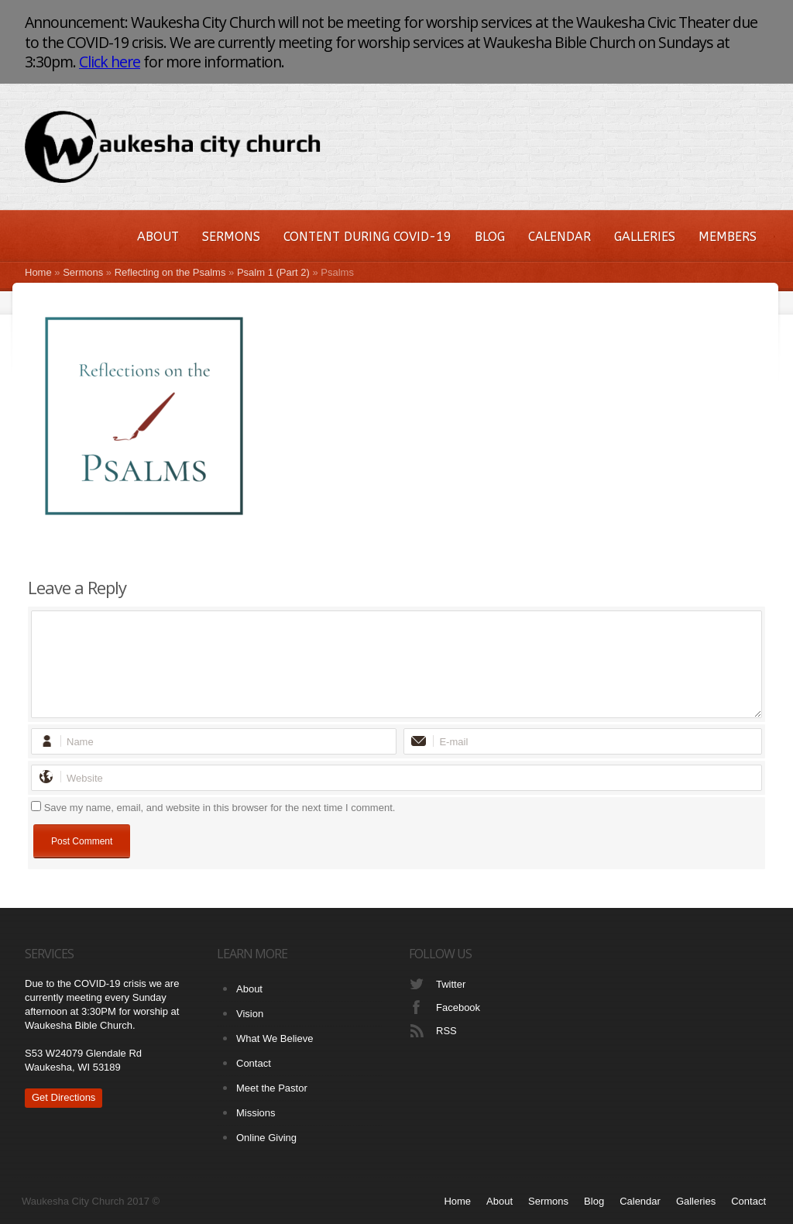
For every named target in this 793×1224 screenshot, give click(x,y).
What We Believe (274, 1038)
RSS (446, 1031)
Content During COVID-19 (367, 236)
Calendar (559, 236)
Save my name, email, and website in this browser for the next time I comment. (220, 807)
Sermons (231, 236)
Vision (249, 1013)
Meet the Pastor (271, 1088)
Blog (490, 236)
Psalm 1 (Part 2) (273, 272)
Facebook (458, 1007)
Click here (109, 61)
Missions (256, 1113)
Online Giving (266, 1137)
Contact (253, 1063)
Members (728, 236)
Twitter (450, 984)
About (158, 236)
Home (38, 272)
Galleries (644, 236)
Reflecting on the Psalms (170, 272)
